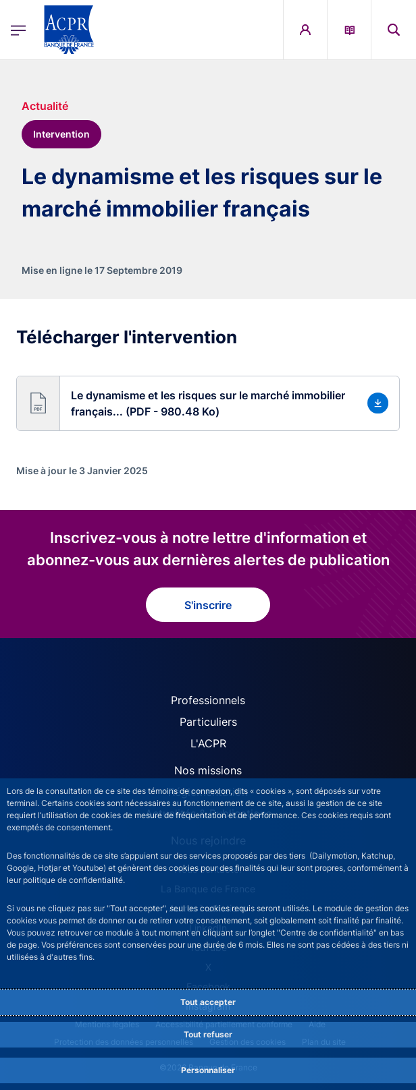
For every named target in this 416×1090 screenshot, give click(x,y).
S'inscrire (208, 605)
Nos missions (208, 770)
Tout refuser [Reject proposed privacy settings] (208, 1034)
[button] (208, 403)
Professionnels (208, 700)
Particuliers (208, 721)
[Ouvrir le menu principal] (18, 30)
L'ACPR (208, 743)
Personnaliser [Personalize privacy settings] (208, 1070)
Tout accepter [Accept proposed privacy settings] (208, 1002)
